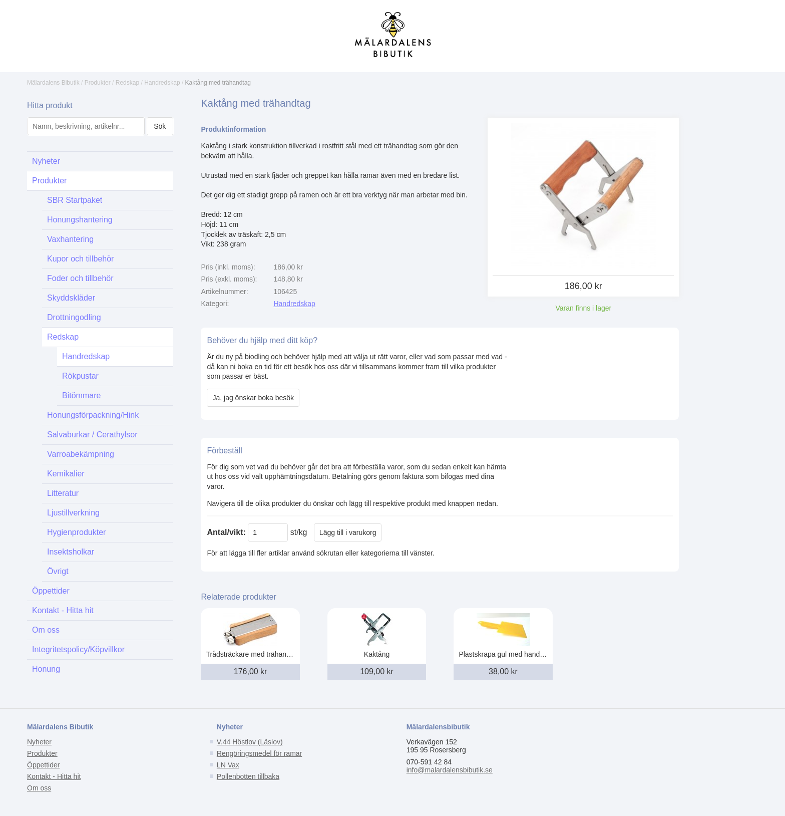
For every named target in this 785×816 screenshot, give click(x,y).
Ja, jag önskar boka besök (253, 398)
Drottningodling (74, 317)
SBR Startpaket (74, 200)
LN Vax (228, 765)
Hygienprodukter (76, 532)
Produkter (98, 82)
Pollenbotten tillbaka (248, 776)
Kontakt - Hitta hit (63, 610)
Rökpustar (80, 376)
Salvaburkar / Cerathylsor (92, 434)
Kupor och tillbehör (80, 258)
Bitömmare (81, 395)
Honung (46, 669)
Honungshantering (80, 219)
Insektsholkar (70, 552)
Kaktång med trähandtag (218, 82)
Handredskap (162, 82)
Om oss (46, 630)
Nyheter (46, 161)
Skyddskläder (71, 298)
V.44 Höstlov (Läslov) (250, 742)
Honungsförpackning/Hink (93, 415)
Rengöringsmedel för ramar (259, 753)
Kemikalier (66, 473)
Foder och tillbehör (80, 278)
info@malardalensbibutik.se (450, 770)
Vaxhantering (70, 239)
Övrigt (58, 571)
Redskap (127, 82)
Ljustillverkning (73, 512)
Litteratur (63, 493)
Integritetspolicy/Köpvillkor (78, 649)
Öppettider (51, 591)
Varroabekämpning (80, 454)
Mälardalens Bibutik (53, 82)
